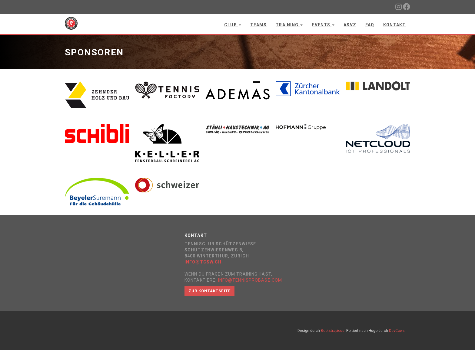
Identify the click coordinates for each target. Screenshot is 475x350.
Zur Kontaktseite (209, 291)
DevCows (397, 331)
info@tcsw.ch (202, 262)
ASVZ (350, 24)
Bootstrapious (332, 331)
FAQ (369, 24)
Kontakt (394, 24)
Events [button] (323, 24)
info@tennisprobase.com (250, 280)
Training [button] (289, 24)
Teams (258, 24)
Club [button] (232, 24)
